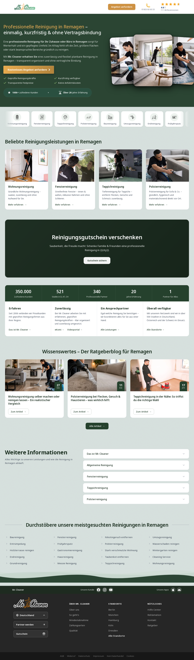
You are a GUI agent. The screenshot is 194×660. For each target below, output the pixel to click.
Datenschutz (84, 656)
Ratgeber (152, 625)
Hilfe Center (154, 609)
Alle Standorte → (155, 329)
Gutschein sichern (97, 260)
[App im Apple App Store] (173, 589)
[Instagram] (104, 589)
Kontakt (151, 620)
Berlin (111, 609)
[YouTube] (110, 589)
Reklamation (154, 614)
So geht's (74, 614)
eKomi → (59, 329)
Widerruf (71, 656)
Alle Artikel (97, 426)
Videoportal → (74, 329)
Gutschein (30, 633)
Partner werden (30, 624)
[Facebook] (98, 589)
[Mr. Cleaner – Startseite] (31, 603)
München (113, 614)
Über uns (74, 609)
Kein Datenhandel (115, 656)
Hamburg (113, 620)
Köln (110, 625)
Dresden (113, 630)
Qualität (73, 630)
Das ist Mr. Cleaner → (20, 329)
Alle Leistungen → (110, 329)
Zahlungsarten (77, 625)
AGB (62, 656)
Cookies (130, 656)
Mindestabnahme (78, 620)
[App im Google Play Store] (179, 589)
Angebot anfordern (121, 6)
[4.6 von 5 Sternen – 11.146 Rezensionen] (170, 6)
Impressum (98, 656)
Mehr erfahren (17, 204)
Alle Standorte (116, 635)
